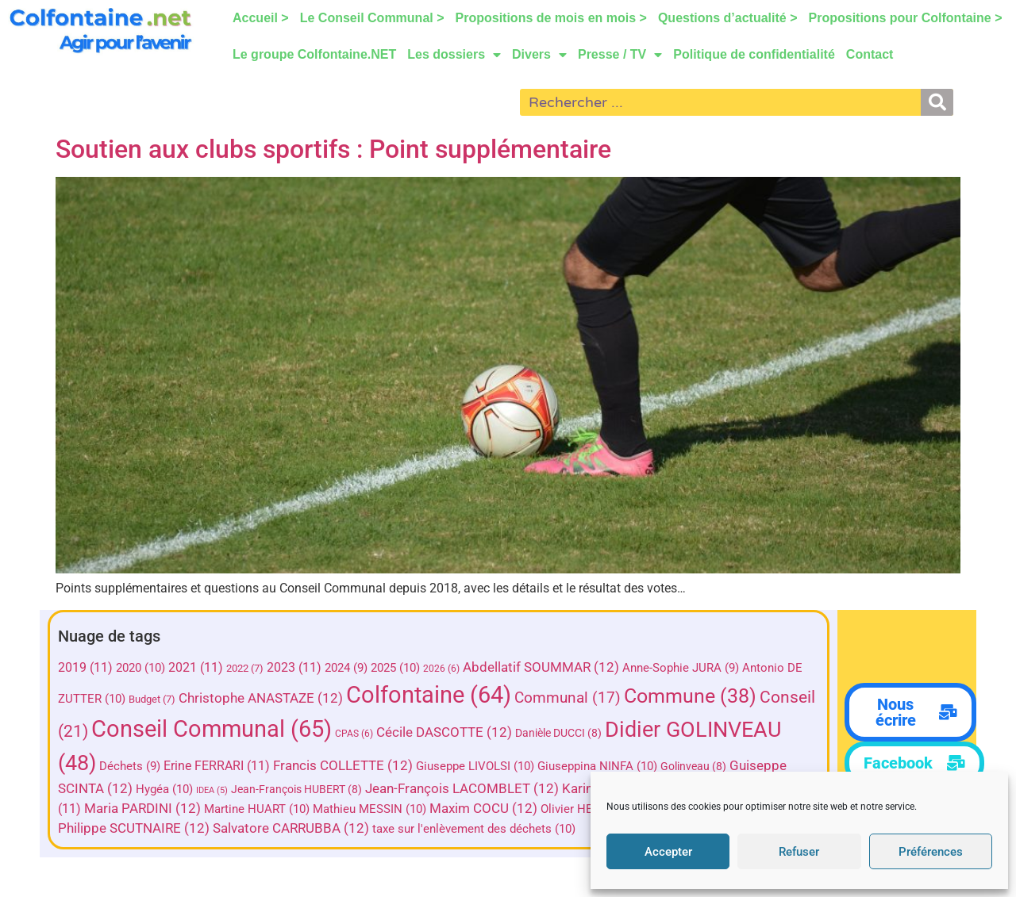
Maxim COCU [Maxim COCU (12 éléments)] (483, 808)
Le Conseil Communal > (372, 18)
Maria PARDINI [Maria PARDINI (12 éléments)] (142, 808)
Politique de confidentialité (755, 54)
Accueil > (261, 18)
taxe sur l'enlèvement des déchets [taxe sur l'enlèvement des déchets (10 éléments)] (473, 829)
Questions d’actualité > (728, 18)
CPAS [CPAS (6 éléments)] (354, 733)
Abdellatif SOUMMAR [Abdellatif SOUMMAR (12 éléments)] (541, 667)
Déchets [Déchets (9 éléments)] (129, 766)
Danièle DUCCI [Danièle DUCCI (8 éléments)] (558, 732)
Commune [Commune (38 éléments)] (690, 695)
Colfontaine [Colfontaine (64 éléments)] (428, 694)
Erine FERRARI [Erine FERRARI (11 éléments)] (217, 765)
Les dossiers (455, 54)
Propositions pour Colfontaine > (906, 18)
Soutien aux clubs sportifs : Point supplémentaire (333, 149)
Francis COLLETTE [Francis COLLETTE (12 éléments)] (343, 765)
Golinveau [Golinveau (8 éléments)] (693, 766)
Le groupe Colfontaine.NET (314, 54)
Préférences (931, 852)
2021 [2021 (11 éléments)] (195, 667)
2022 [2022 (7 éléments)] (245, 668)
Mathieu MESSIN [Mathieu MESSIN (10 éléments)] (369, 809)
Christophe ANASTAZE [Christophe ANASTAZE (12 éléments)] (261, 698)
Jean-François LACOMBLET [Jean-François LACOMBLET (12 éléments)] (462, 788)
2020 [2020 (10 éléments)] (140, 668)
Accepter (668, 852)
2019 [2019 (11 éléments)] (85, 667)
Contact (870, 54)
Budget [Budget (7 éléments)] (152, 699)
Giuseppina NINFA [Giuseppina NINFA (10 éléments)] (597, 766)
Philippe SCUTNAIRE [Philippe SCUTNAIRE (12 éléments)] (134, 828)
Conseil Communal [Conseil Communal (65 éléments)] (211, 728)
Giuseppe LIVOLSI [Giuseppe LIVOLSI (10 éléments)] (475, 766)
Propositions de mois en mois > (551, 18)
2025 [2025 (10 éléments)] (395, 668)
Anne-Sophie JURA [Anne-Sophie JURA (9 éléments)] (680, 668)
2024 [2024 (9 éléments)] (346, 668)
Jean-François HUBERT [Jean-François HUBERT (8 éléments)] (296, 789)
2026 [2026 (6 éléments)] (441, 668)
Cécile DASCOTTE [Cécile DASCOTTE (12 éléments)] (444, 732)
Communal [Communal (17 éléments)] (567, 697)
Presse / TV (620, 54)
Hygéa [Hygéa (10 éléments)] (164, 789)
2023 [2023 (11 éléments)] (294, 667)
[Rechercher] (937, 102)
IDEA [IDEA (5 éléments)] (212, 790)
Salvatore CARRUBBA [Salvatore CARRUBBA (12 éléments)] (291, 828)
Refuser (799, 852)
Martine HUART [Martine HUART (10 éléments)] (257, 809)
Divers (539, 54)
